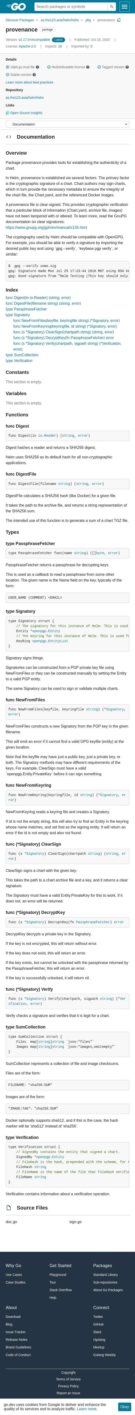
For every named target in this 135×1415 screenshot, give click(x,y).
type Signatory (18, 315)
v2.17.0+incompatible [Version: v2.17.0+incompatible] (28, 40)
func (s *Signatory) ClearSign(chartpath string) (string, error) (63, 332)
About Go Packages (108, 1290)
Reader (50, 436)
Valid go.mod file (22, 67)
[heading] (20, 6)
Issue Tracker (16, 1332)
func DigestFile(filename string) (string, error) (43, 303)
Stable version (21, 75)
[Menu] (67, 124)
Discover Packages (20, 20)
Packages (102, 1265)
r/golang (99, 1340)
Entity (54, 631)
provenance (106, 20)
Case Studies (15, 1282)
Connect (101, 1307)
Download (13, 1317)
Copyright (68, 1372)
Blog (9, 1324)
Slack (97, 1332)
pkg (88, 20)
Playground (58, 1275)
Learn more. (87, 1409)
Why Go (13, 1265)
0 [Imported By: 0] (82, 46)
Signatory (115, 709)
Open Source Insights (24, 113)
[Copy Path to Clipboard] (119, 20)
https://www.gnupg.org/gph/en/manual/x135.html (46, 227)
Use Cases (14, 1275)
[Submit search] (111, 6)
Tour (53, 1282)
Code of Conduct (18, 1355)
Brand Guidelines (18, 1347)
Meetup (98, 1347)
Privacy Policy (68, 1386)
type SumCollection (22, 355)
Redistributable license (68, 67)
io (40, 436)
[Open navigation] (124, 6)
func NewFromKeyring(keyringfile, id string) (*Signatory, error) (65, 326)
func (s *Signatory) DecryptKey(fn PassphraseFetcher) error (63, 338)
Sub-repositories (105, 1282)
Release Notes (17, 1340)
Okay (124, 1407)
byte (100, 553)
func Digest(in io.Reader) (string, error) (38, 298)
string (68, 436)
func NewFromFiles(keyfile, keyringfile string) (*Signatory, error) (66, 321)
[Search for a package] (71, 6)
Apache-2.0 (27, 46)
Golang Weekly (104, 1355)
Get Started (60, 1265)
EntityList (58, 641)
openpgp (39, 631)
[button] (7, 67)
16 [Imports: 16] (54, 46)
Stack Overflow (61, 1290)
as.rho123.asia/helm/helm (60, 20)
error (83, 436)
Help (53, 1298)
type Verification (19, 361)
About (11, 1307)
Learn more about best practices (29, 82)
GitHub (98, 1324)
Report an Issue (68, 1393)
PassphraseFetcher (93, 922)
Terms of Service (68, 1379)
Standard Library (105, 1275)
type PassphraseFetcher (26, 309)
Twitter (98, 1317)
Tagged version (113, 67)
